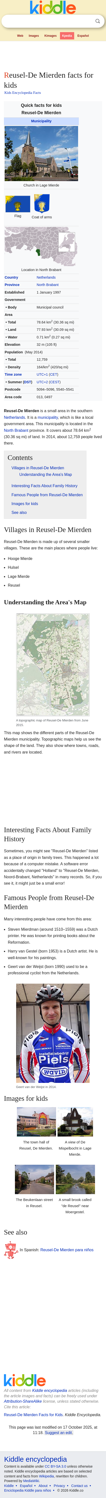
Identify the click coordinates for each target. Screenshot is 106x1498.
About (43, 1486)
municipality (48, 417)
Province (12, 285)
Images (34, 35)
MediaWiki (31, 1481)
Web (20, 35)
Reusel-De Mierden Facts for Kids (33, 1415)
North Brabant (48, 285)
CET (53, 374)
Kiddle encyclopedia (49, 1390)
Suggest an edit (58, 1433)
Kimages (50, 35)
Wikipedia (46, 1476)
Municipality (41, 121)
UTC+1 (42, 374)
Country (11, 277)
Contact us (79, 1486)
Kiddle (9, 1486)
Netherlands (46, 277)
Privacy (59, 1486)
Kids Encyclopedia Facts (22, 93)
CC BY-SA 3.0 (55, 1466)
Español (83, 35)
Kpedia (67, 35)
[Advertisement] (53, 54)
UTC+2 (42, 382)
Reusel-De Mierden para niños (67, 1250)
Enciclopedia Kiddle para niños (27, 1490)
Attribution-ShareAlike (23, 1401)
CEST (54, 382)
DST (27, 382)
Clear (87, 21)
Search (98, 21)
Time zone (13, 374)
